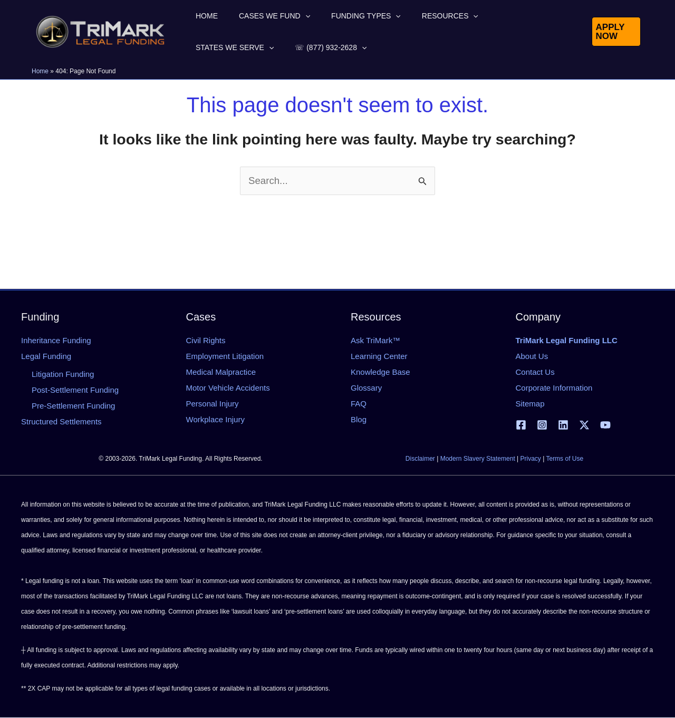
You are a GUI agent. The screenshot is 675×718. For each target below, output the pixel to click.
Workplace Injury (215, 419)
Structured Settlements (61, 421)
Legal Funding (46, 356)
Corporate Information (554, 387)
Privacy (530, 459)
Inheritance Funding (56, 340)
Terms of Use (564, 459)
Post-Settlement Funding (75, 389)
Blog (359, 419)
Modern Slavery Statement (477, 459)
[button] (286, 16)
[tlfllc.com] (100, 30)
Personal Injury (212, 403)
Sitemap (530, 403)
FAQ (359, 403)
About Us (532, 356)
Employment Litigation (225, 356)
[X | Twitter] (584, 425)
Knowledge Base (380, 371)
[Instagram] (542, 425)
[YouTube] (605, 425)
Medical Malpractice (221, 371)
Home (40, 71)
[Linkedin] (563, 425)
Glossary (366, 387)
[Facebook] (521, 425)
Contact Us (535, 371)
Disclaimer (420, 459)
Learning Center (379, 356)
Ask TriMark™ (375, 340)
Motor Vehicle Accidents (228, 387)
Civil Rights (206, 340)
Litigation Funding (63, 374)
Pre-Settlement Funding (73, 405)
